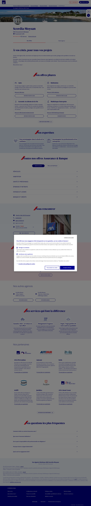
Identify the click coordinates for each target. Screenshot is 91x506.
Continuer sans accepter (69, 237)
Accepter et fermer (67, 267)
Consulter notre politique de (26, 264)
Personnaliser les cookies (52, 267)
